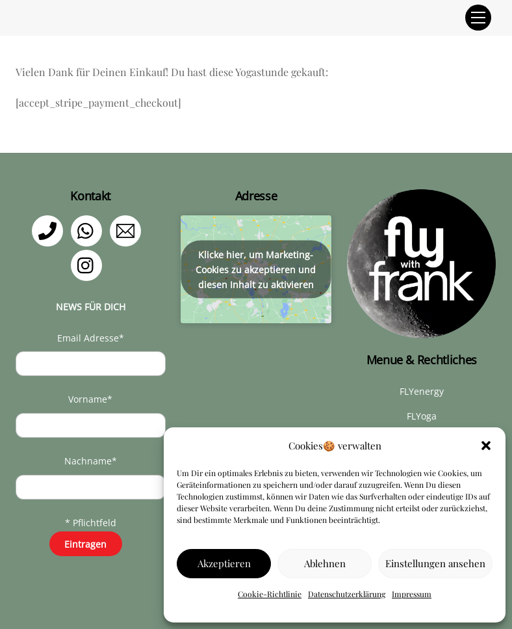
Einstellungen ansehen (435, 563)
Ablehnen (325, 563)
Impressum (411, 594)
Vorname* (90, 399)
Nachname (90, 461)
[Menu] (478, 18)
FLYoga (422, 416)
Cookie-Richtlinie (269, 594)
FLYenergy (422, 391)
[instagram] (89, 264)
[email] (128, 230)
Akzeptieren (224, 563)
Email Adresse (90, 338)
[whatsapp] (89, 230)
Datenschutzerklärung (346, 594)
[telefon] (50, 230)
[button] (486, 445)
